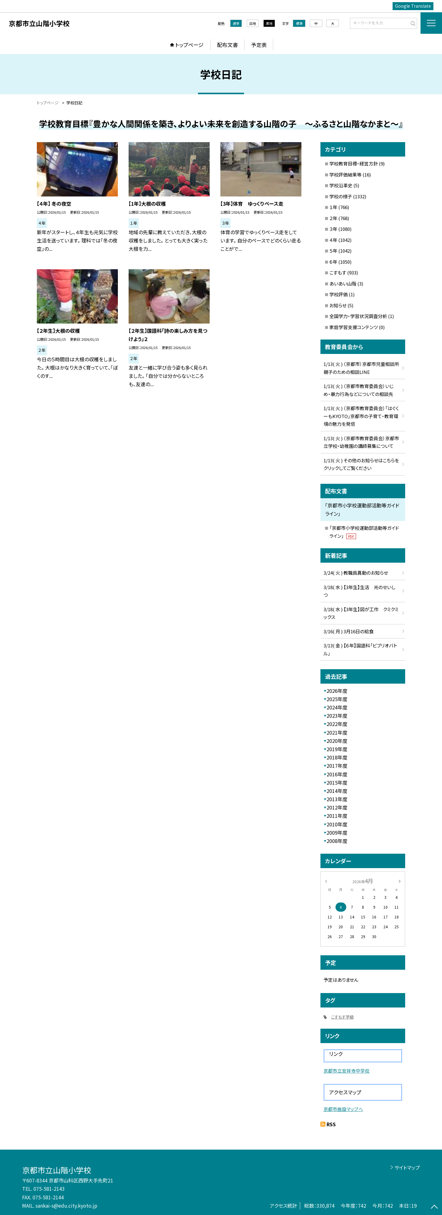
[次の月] (400, 880)
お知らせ (338, 305)
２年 (333, 218)
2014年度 (337, 790)
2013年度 (337, 799)
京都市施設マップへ (343, 1109)
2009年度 (337, 832)
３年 (333, 229)
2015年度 (337, 782)
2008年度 (337, 840)
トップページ (189, 45)
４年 (333, 240)
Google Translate (413, 6)
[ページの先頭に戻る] (434, 1207)
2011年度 (337, 815)
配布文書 (227, 45)
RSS (331, 1124)
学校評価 (338, 294)
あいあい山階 (342, 283)
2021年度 (337, 732)
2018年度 (337, 757)
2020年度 (337, 740)
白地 (252, 23)
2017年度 (337, 765)
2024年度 (337, 707)
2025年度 (337, 699)
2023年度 (337, 715)
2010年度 (337, 824)
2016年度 (337, 774)
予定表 (259, 45)
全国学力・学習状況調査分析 (358, 316)
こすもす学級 (342, 1017)
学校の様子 (340, 196)
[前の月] (326, 880)
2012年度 (337, 807)
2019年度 (337, 749)
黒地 (269, 23)
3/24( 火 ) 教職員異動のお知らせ (356, 572)
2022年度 (337, 724)
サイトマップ (407, 1167)
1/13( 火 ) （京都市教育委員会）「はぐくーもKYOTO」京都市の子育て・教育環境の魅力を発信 (361, 416)
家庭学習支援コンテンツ (353, 327)
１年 (333, 207)
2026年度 (337, 690)
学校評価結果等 (345, 174)
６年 (333, 261)
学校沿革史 (340, 185)
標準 (299, 23)
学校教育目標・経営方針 (353, 163)
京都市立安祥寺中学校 (347, 1070)
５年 (333, 250)
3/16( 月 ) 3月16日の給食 (349, 631)
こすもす (337, 272)
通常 (236, 23)
